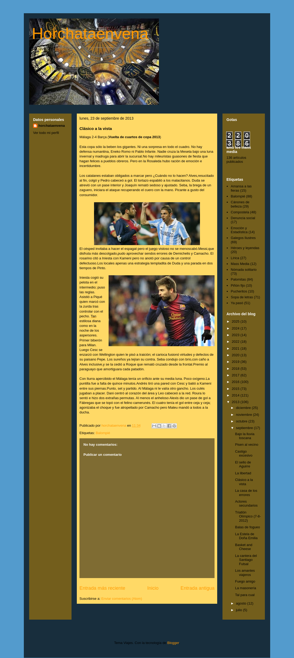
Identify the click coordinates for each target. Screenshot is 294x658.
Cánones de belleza (240, 204)
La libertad (243, 473)
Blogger (173, 643)
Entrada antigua (198, 588)
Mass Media (240, 264)
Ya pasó (237, 303)
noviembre (244, 415)
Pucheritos (239, 291)
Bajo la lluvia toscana (244, 436)
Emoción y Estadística (239, 230)
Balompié (103, 433)
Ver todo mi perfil (46, 133)
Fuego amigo (245, 581)
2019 (236, 362)
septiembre (245, 428)
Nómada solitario (244, 270)
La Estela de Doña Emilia (246, 536)
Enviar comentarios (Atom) (121, 599)
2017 (236, 375)
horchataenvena (51, 126)
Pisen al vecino (246, 445)
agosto (241, 603)
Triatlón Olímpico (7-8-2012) (248, 516)
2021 (236, 348)
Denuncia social (243, 218)
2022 (236, 342)
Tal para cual (245, 595)
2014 (236, 395)
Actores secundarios (246, 503)
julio (239, 610)
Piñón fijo (238, 285)
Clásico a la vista (244, 482)
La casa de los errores (246, 493)
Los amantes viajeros (245, 573)
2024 (236, 328)
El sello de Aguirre (243, 464)
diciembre (244, 408)
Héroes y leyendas (245, 248)
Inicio (152, 588)
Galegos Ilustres (243, 238)
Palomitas (238, 279)
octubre (242, 421)
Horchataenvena (90, 33)
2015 (236, 389)
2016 (236, 382)
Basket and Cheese (243, 547)
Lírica (235, 258)
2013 (236, 402)
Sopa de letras (242, 297)
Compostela (240, 212)
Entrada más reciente (102, 588)
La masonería (245, 588)
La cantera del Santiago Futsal (246, 560)
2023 (236, 335)
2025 (236, 321)
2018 (236, 369)
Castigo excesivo (243, 453)
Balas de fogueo (247, 527)
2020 (236, 355)
